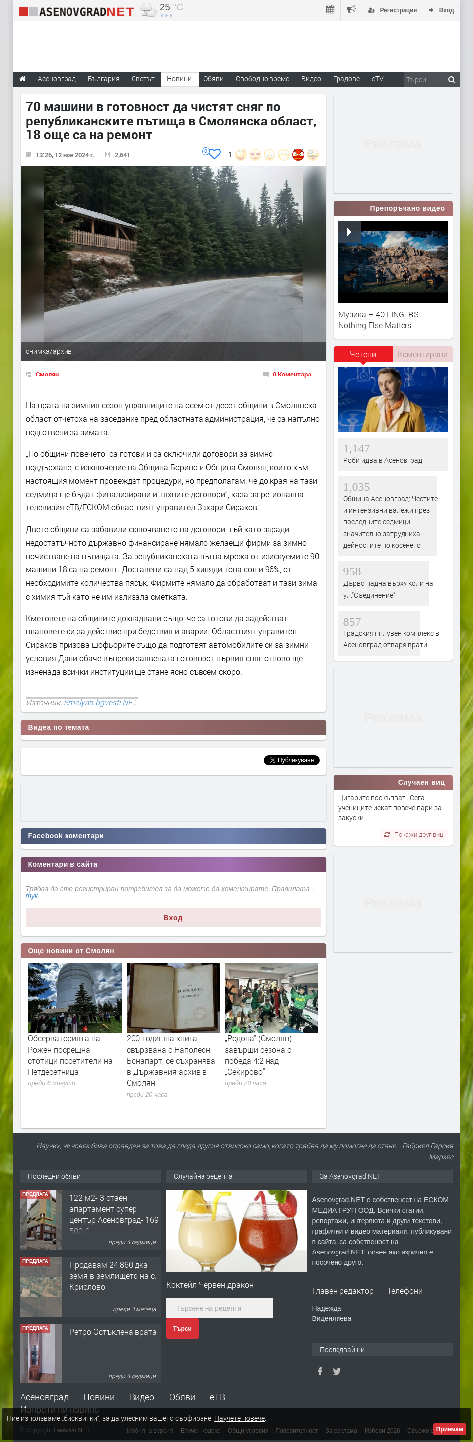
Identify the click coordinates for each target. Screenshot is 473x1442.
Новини (179, 78)
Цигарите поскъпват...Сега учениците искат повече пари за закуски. (390, 807)
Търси (182, 1328)
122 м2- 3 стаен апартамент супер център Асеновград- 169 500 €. (114, 1214)
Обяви (182, 1397)
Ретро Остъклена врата (113, 1331)
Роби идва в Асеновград (382, 460)
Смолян (47, 374)
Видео (142, 1397)
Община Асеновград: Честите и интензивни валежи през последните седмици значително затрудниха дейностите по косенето (390, 522)
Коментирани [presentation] (423, 354)
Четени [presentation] (363, 354)
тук (32, 896)
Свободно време (262, 78)
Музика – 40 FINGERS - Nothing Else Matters (380, 319)
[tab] (363, 357)
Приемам (449, 1429)
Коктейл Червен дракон (210, 1284)
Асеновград (44, 1397)
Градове (346, 78)
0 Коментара (292, 374)
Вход (173, 918)
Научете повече (239, 1418)
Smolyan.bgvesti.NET (100, 702)
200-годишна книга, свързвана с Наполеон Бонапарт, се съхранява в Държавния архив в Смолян (171, 1060)
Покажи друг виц (413, 834)
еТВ (217, 1397)
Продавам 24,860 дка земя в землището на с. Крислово (113, 1275)
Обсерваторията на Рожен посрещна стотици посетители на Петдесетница (70, 1054)
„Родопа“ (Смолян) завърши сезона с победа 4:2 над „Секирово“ (258, 1054)
